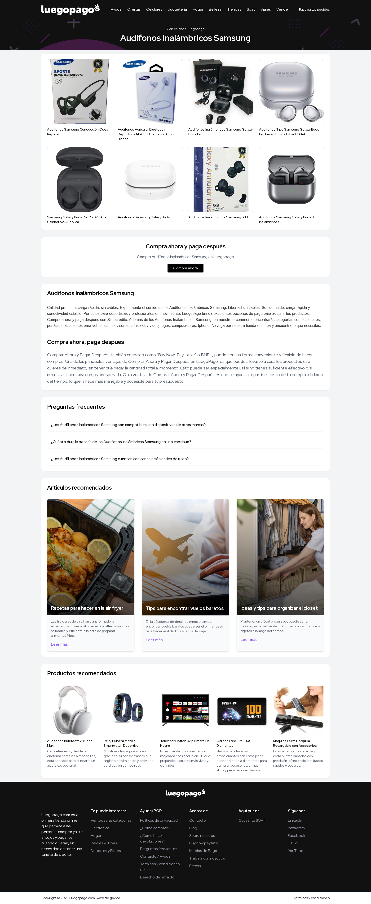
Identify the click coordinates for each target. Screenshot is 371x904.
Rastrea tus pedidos (314, 9)
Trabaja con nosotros (207, 858)
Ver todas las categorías (111, 820)
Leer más (59, 644)
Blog (193, 827)
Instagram (296, 827)
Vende (282, 9)
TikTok (293, 843)
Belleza (215, 9)
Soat (251, 9)
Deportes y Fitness (106, 850)
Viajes (266, 9)
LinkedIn (295, 820)
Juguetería (177, 9)
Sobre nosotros (202, 835)
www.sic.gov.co (108, 898)
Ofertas (134, 9)
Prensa (195, 865)
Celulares (154, 9)
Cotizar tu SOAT (251, 820)
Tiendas (234, 9)
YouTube (295, 850)
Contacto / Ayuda (155, 856)
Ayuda (116, 9)
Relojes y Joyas (104, 843)
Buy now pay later (204, 843)
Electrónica (100, 827)
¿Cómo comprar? (155, 827)
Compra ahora (185, 268)
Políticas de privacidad (159, 820)
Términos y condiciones (312, 898)
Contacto (197, 820)
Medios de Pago (203, 850)
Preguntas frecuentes (158, 848)
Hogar (198, 9)
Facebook (296, 835)
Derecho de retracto (157, 877)
